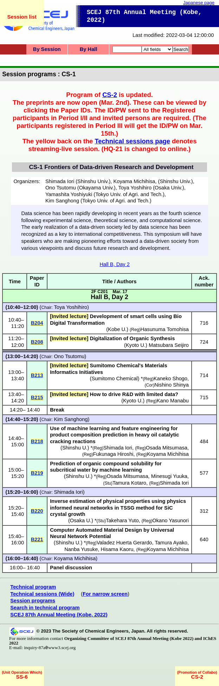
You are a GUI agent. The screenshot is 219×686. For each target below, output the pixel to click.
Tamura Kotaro (129, 483)
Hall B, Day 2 (114, 264)
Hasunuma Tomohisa (165, 329)
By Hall (88, 49)
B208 (37, 342)
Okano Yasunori (170, 520)
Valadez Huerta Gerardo (124, 542)
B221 (37, 539)
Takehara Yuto (122, 520)
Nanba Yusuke (81, 549)
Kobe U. (117, 329)
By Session (47, 49)
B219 (37, 473)
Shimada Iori (117, 448)
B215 (37, 397)
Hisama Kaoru (117, 549)
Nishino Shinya (171, 385)
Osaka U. (80, 520)
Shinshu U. (75, 448)
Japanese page (198, 2)
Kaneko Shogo (170, 378)
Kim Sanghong (71, 419)
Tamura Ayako (171, 542)
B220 (37, 511)
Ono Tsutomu (69, 356)
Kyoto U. (136, 345)
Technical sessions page (132, 141)
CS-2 (109, 94)
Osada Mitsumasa (166, 448)
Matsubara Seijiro (169, 345)
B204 (37, 323)
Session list (22, 17)
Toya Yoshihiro (70, 307)
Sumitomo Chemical (114, 378)
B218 (37, 441)
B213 (37, 375)
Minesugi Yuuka (169, 476)
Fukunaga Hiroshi (113, 454)
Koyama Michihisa (168, 454)
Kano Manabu (173, 400)
